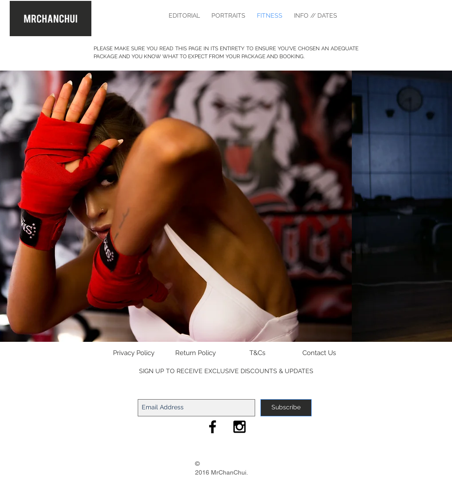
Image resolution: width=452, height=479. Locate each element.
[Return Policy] (195, 353)
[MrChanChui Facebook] (212, 426)
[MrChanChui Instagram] (239, 426)
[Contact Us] (319, 353)
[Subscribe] (286, 407)
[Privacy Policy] (133, 353)
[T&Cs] (257, 353)
